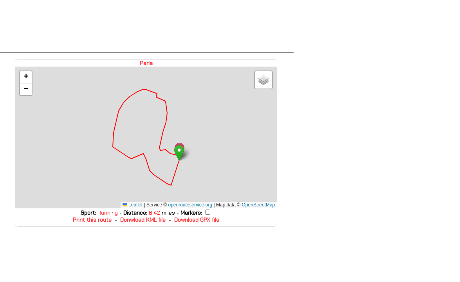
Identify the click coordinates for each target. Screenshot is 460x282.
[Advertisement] (146, 26)
